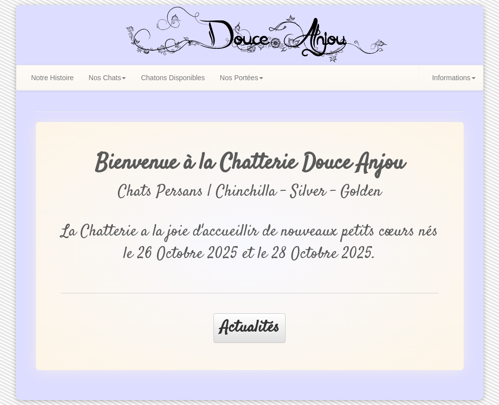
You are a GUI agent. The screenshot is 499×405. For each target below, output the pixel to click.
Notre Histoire (52, 78)
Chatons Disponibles (172, 78)
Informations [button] (453, 78)
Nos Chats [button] (107, 78)
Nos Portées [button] (241, 78)
